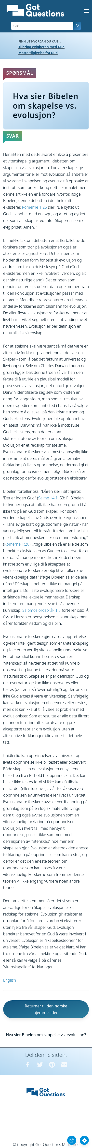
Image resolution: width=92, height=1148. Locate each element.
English (9, 980)
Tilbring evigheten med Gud (41, 46)
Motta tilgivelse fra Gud (38, 52)
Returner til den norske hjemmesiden (46, 1009)
